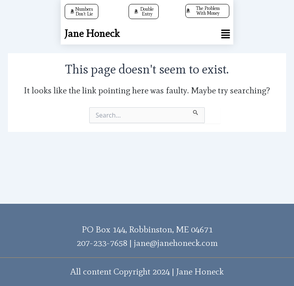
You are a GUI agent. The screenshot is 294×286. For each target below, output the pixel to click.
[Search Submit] (196, 111)
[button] (225, 33)
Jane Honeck (92, 33)
